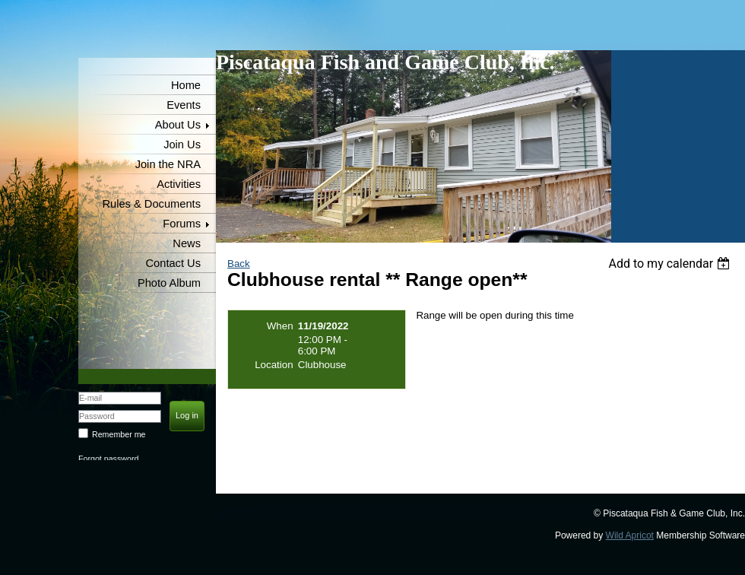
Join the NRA (168, 164)
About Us (178, 125)
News (187, 243)
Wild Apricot (630, 535)
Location (274, 364)
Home (186, 85)
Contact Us (173, 263)
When (280, 326)
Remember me (118, 434)
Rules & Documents (151, 204)
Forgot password (108, 458)
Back (238, 263)
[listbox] (671, 263)
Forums (182, 224)
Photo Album (169, 283)
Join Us (182, 144)
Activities (179, 184)
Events (183, 105)
